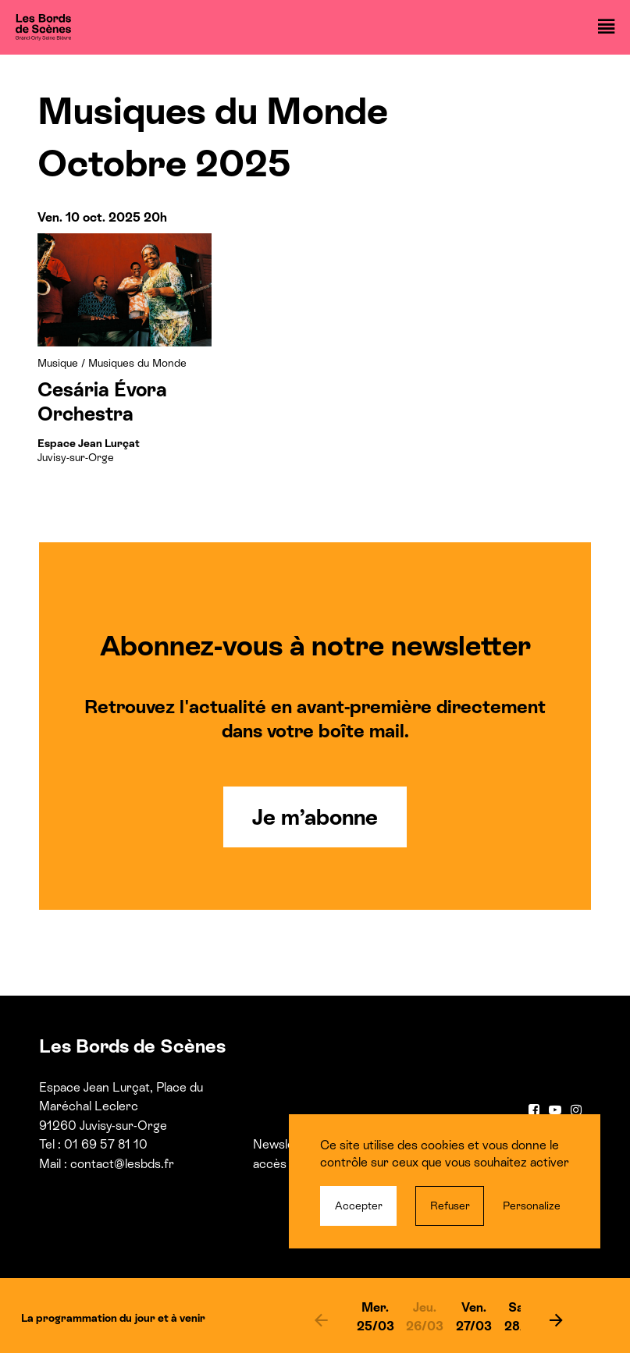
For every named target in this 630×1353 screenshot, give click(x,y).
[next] (555, 1319)
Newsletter (284, 1144)
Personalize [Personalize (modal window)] (532, 1205)
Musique (57, 363)
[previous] (321, 1319)
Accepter (359, 1205)
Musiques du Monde (137, 363)
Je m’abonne (315, 816)
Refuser (450, 1205)
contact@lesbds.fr (122, 1163)
